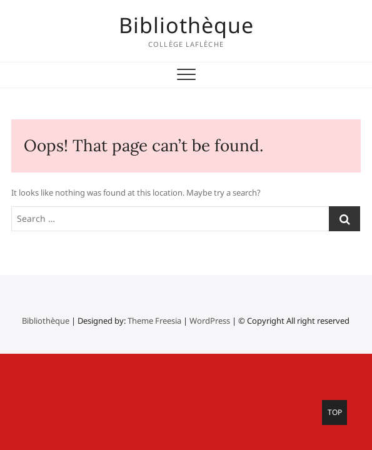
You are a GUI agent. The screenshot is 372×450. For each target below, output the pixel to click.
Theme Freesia (154, 320)
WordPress (209, 320)
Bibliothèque (186, 25)
